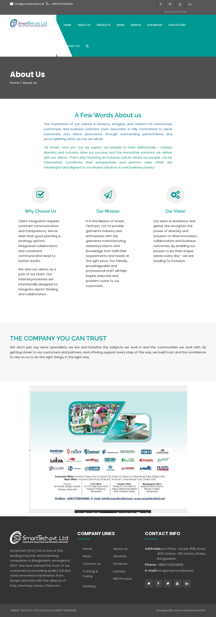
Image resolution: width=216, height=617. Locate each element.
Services (119, 556)
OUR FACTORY (177, 25)
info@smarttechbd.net (27, 4)
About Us (84, 25)
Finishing (89, 586)
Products (103, 25)
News (87, 556)
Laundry (119, 571)
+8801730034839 (59, 4)
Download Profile (175, 11)
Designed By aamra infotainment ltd (180, 610)
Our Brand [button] (154, 25)
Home (67, 25)
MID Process (122, 578)
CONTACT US (72, 46)
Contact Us (92, 563)
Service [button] (136, 25)
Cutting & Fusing (90, 573)
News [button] (120, 25)
